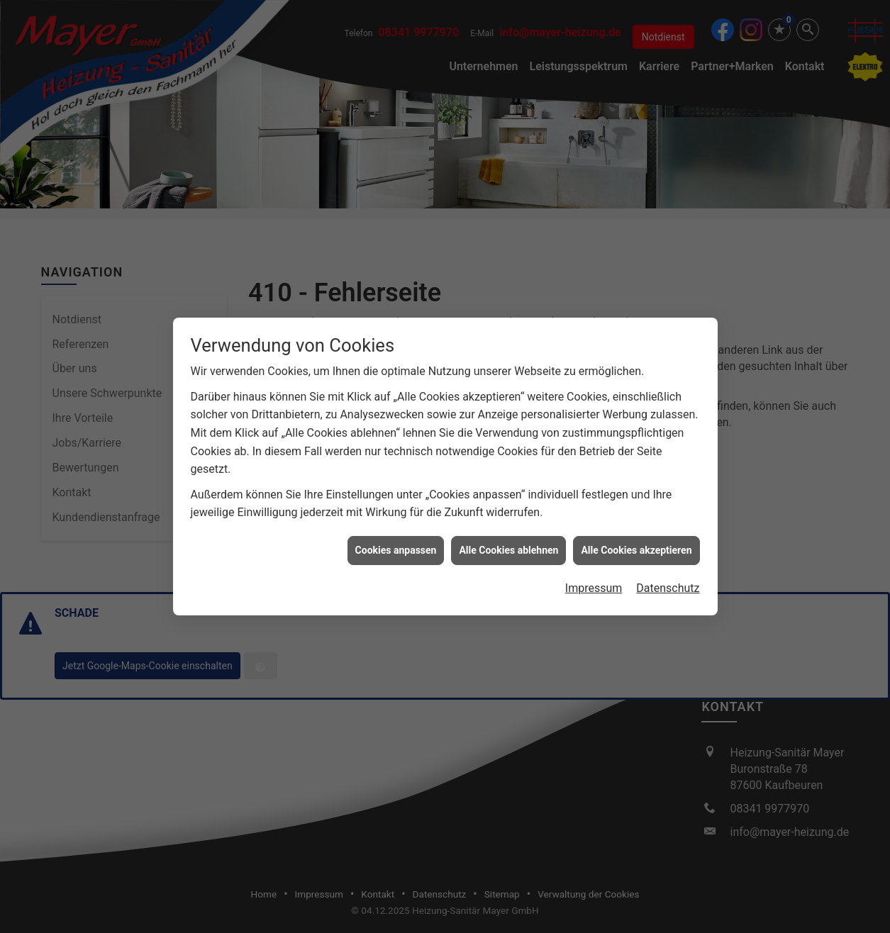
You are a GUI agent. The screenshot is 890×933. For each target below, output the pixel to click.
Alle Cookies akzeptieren (636, 538)
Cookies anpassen (396, 538)
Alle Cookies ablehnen (508, 538)
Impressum (594, 576)
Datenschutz (667, 576)
